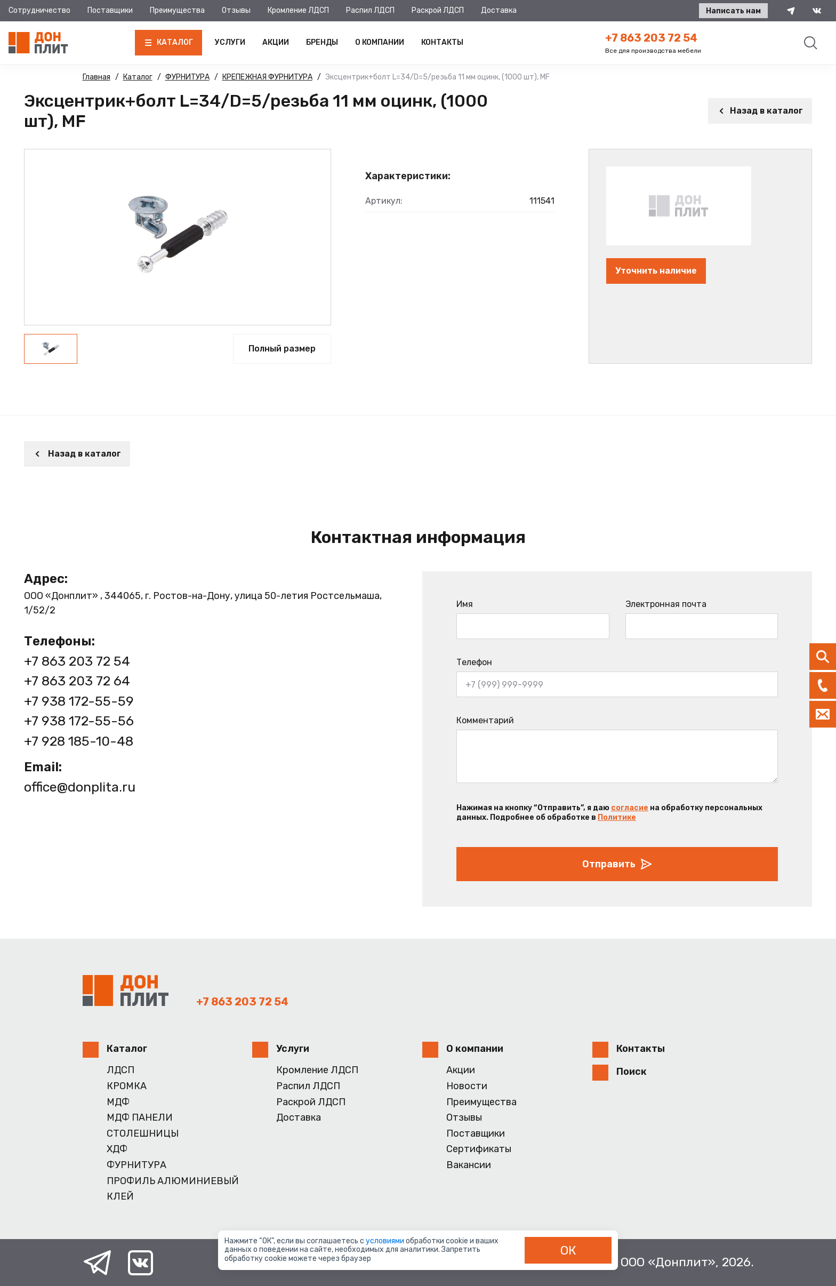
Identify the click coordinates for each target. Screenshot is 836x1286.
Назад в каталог (760, 111)
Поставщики (110, 10)
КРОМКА (127, 1086)
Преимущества (177, 10)
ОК (568, 1250)
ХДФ (117, 1149)
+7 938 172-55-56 (79, 721)
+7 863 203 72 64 (77, 681)
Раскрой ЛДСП (438, 10)
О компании (379, 42)
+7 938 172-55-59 (79, 701)
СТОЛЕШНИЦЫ (143, 1133)
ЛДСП (120, 1070)
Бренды (322, 42)
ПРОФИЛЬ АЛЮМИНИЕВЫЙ (173, 1181)
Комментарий (485, 720)
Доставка (499, 10)
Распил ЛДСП (370, 10)
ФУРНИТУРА (136, 1165)
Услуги (230, 42)
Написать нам (733, 10)
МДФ (118, 1102)
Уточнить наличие (656, 271)
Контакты (442, 42)
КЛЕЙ (120, 1196)
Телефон (474, 662)
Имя (464, 604)
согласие (629, 807)
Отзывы (236, 10)
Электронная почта (665, 604)
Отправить (617, 864)
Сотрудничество (39, 10)
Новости (466, 1086)
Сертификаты (478, 1149)
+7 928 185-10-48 (78, 741)
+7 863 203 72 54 (651, 37)
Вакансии (468, 1165)
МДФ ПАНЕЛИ (140, 1117)
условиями (386, 1240)
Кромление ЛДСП (298, 10)
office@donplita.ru (79, 787)
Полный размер (282, 349)
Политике (617, 817)
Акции (275, 42)
